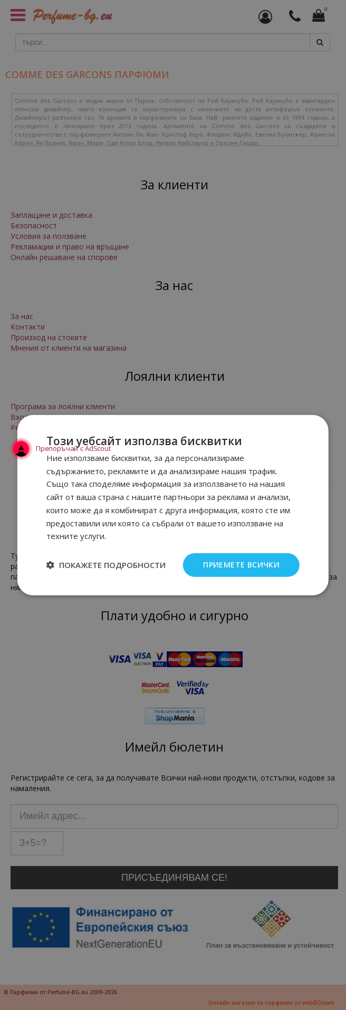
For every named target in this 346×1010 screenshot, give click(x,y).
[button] (106, 565)
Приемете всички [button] (241, 565)
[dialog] (173, 505)
